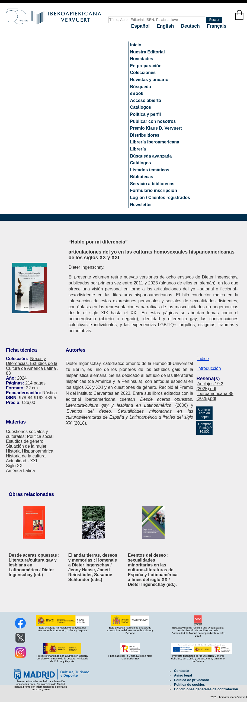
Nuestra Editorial (147, 52)
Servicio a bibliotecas (152, 183)
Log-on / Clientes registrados (160, 197)
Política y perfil (145, 114)
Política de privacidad (191, 680)
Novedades (141, 58)
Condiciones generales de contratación (206, 689)
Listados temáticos (149, 170)
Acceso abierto (145, 100)
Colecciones (143, 72)
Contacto (181, 671)
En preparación (146, 65)
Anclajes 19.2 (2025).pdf (209, 386)
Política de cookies (189, 685)
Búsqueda (140, 86)
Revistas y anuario (149, 79)
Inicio (136, 45)
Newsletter (141, 204)
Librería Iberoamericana (154, 142)
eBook (136, 93)
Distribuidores (144, 135)
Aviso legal (183, 675)
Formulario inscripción (153, 190)
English (166, 26)
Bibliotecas (141, 176)
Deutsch (191, 26)
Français (216, 26)
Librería (138, 149)
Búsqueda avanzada (151, 156)
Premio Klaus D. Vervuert (156, 128)
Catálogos (140, 107)
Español (141, 26)
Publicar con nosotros (153, 121)
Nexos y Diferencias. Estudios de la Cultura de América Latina (31, 363)
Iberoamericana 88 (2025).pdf (214, 396)
